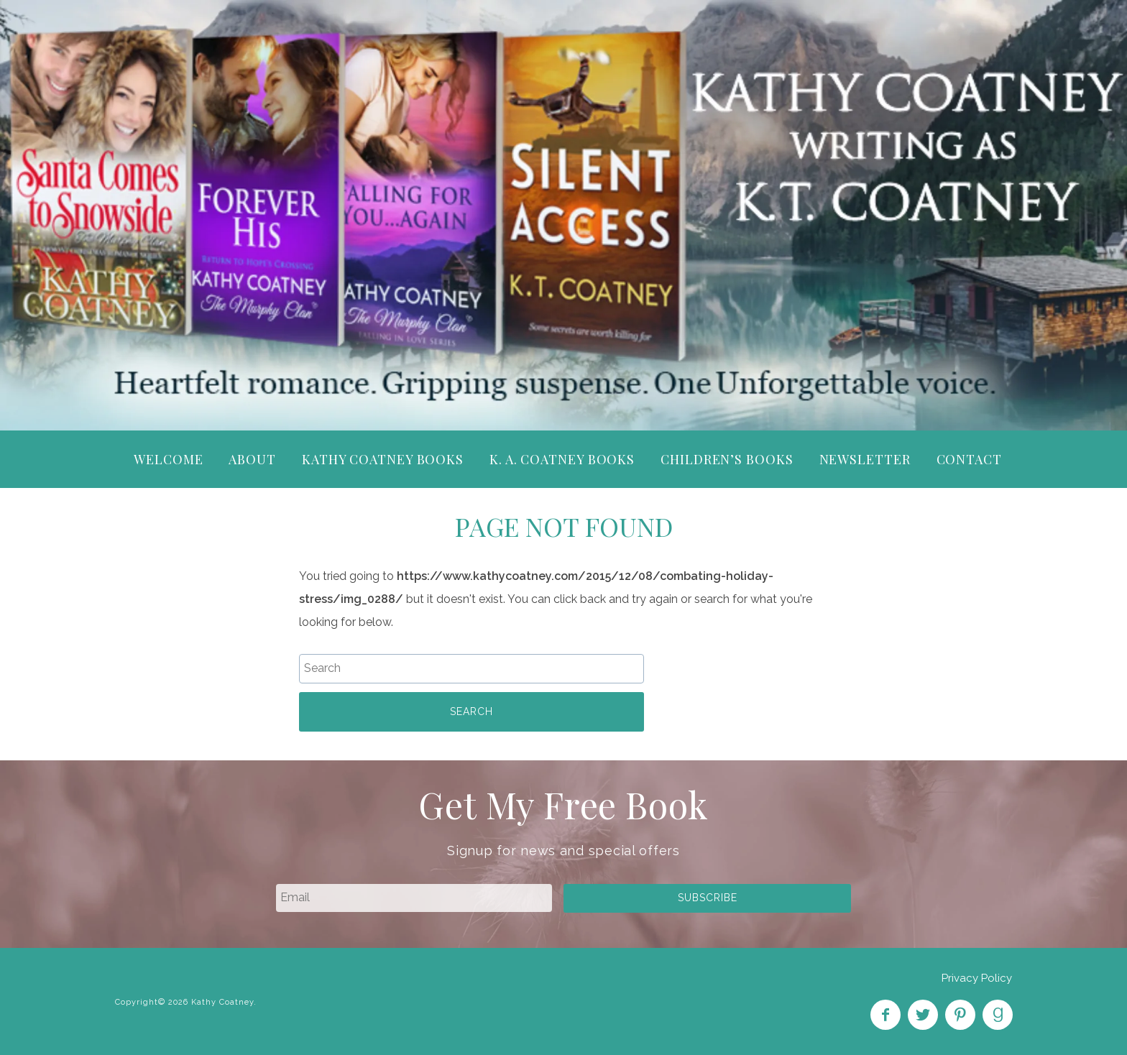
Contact (969, 459)
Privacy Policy (977, 978)
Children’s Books (727, 459)
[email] (414, 897)
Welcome (168, 459)
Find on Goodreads (998, 1015)
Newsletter (865, 459)
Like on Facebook (885, 1015)
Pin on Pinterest (960, 1015)
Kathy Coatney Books (383, 459)
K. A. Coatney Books (562, 459)
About (252, 459)
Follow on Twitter (923, 1015)
